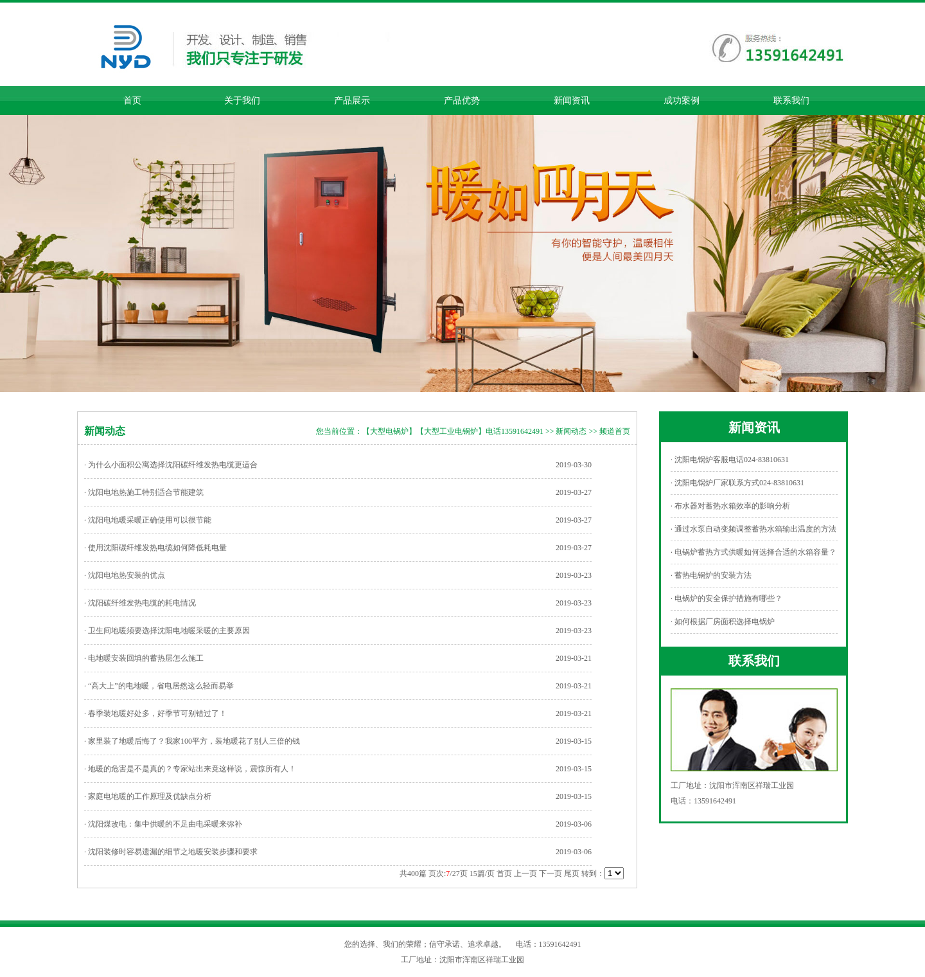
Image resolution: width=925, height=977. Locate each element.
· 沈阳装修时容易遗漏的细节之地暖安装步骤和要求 (171, 851)
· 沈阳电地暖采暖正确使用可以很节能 (147, 519)
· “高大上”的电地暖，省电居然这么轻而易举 (159, 685)
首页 (132, 100)
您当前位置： (339, 431)
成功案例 (682, 100)
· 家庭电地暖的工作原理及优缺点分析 (147, 796)
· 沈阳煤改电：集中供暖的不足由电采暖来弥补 (163, 824)
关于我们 (242, 100)
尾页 (571, 873)
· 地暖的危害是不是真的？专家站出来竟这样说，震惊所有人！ (190, 768)
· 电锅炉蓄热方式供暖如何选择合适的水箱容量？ (753, 552)
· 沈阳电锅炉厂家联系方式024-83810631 (737, 482)
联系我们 (791, 100)
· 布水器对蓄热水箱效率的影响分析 (730, 505)
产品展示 (352, 100)
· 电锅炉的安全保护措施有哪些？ (726, 598)
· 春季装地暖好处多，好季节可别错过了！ (155, 713)
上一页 (525, 873)
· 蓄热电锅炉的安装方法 (711, 575)
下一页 (550, 873)
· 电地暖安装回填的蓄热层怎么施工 (144, 658)
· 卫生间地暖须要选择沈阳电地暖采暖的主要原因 (167, 630)
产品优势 (462, 100)
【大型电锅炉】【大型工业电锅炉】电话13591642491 (452, 431)
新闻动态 (571, 431)
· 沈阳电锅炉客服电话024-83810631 (730, 459)
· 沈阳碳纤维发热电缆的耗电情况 (140, 602)
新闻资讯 (572, 100)
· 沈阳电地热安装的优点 (124, 575)
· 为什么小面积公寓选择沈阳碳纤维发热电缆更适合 (171, 464)
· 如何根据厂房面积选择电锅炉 (723, 621)
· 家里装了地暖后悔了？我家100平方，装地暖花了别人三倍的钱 (192, 741)
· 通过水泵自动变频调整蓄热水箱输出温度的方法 (753, 528)
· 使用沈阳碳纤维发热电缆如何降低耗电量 (155, 547)
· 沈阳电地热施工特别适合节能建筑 (144, 492)
